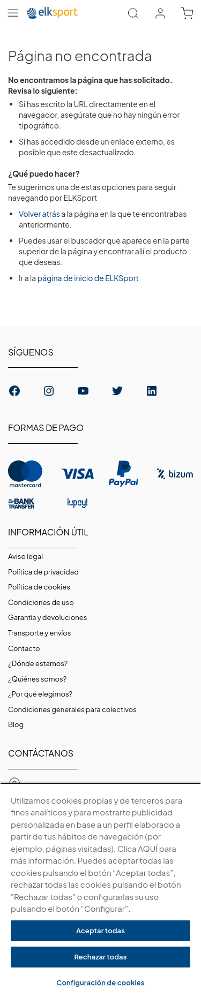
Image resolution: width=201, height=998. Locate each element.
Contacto (24, 648)
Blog (16, 724)
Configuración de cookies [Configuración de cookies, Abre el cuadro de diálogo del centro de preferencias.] (100, 982)
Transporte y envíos (39, 633)
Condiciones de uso (41, 602)
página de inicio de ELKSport (88, 278)
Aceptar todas (100, 930)
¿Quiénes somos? (37, 679)
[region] (100, 890)
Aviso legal (25, 556)
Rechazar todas (100, 956)
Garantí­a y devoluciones (47, 617)
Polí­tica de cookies (39, 587)
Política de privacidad (43, 572)
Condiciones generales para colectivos (72, 709)
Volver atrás (39, 213)
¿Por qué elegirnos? (40, 694)
